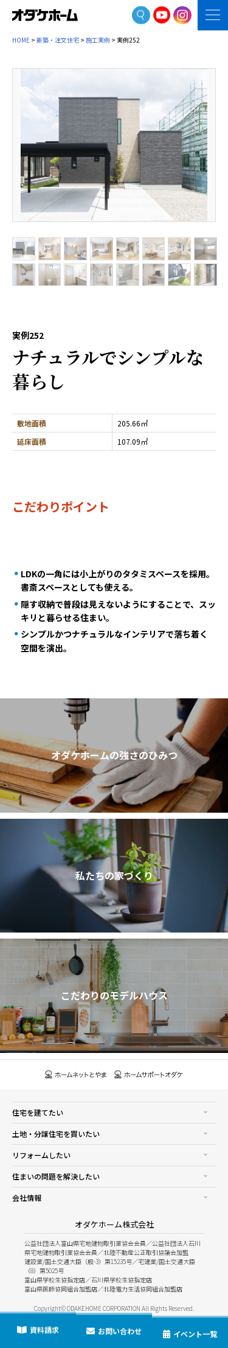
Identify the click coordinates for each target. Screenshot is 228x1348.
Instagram (182, 15)
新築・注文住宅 (57, 39)
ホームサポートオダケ (149, 1074)
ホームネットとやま (76, 1074)
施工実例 (98, 39)
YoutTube (162, 15)
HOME (21, 39)
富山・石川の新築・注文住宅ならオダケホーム (45, 15)
